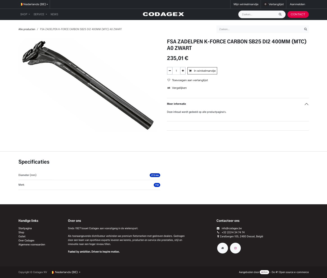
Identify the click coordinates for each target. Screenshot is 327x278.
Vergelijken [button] (177, 87)
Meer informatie (176, 103)
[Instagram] (235, 248)
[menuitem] (25, 14)
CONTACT (298, 14)
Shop (21, 232)
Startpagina (25, 228)
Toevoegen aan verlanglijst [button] (187, 80)
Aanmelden (297, 4)
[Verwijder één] (170, 71)
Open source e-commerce (294, 272)
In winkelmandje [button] (202, 70)
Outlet (21, 236)
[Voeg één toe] (183, 71)
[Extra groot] (222, 248)
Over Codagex (26, 240)
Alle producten (26, 29)
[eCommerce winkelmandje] (245, 4)
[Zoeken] (281, 14)
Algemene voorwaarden (31, 244)
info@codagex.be (232, 228)
